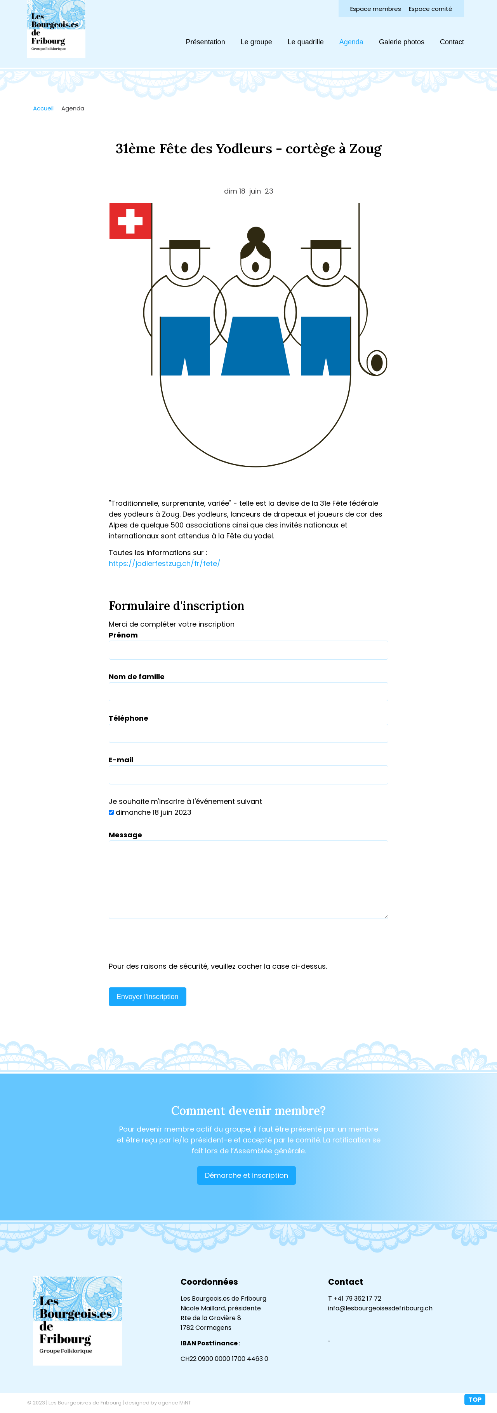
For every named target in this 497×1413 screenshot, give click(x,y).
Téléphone (128, 718)
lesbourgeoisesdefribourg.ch (56, 29)
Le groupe (256, 42)
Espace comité (430, 9)
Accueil (43, 108)
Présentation (205, 42)
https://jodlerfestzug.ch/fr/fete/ (165, 563)
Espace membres (375, 9)
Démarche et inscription (246, 1175)
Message (125, 835)
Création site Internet (444, 1403)
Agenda (351, 42)
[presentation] (168, 946)
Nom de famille (137, 676)
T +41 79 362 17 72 (354, 1298)
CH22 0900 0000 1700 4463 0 (224, 1358)
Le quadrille (306, 42)
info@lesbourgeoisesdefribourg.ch (380, 1308)
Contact (452, 42)
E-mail (121, 760)
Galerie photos (401, 42)
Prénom (123, 635)
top (474, 1399)
